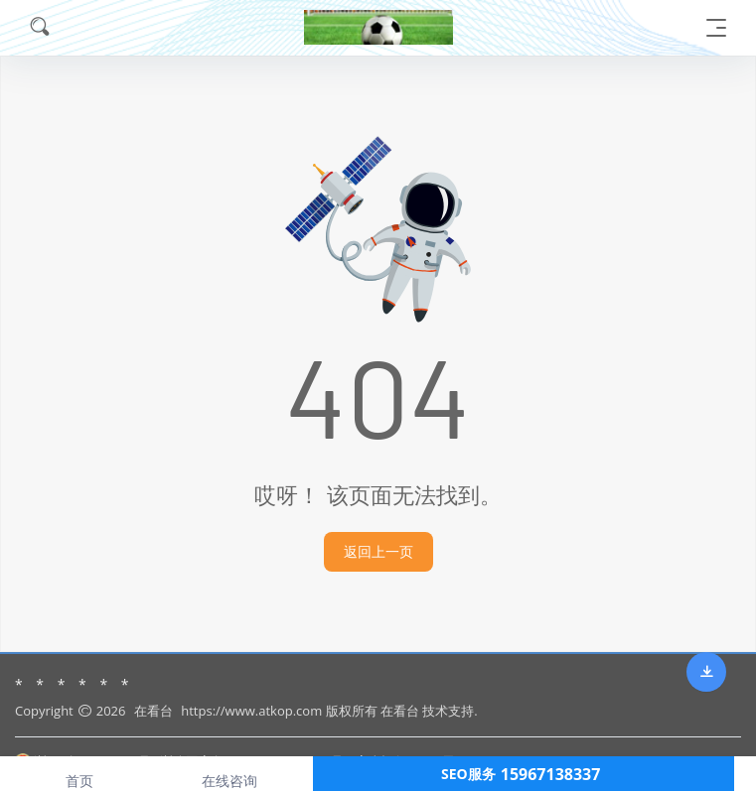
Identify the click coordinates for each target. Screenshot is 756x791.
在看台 (153, 711)
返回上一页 (378, 551)
